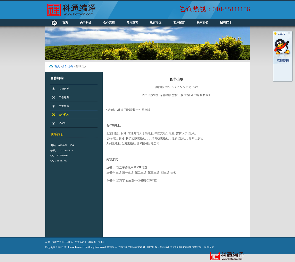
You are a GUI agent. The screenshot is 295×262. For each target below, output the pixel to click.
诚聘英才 (225, 22)
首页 (65, 22)
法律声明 (64, 88)
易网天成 (209, 247)
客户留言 (179, 22)
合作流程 (109, 22)
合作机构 (67, 66)
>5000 (62, 123)
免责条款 (64, 105)
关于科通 (85, 22)
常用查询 (132, 22)
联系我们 (202, 22)
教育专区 (155, 22)
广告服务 (64, 97)
